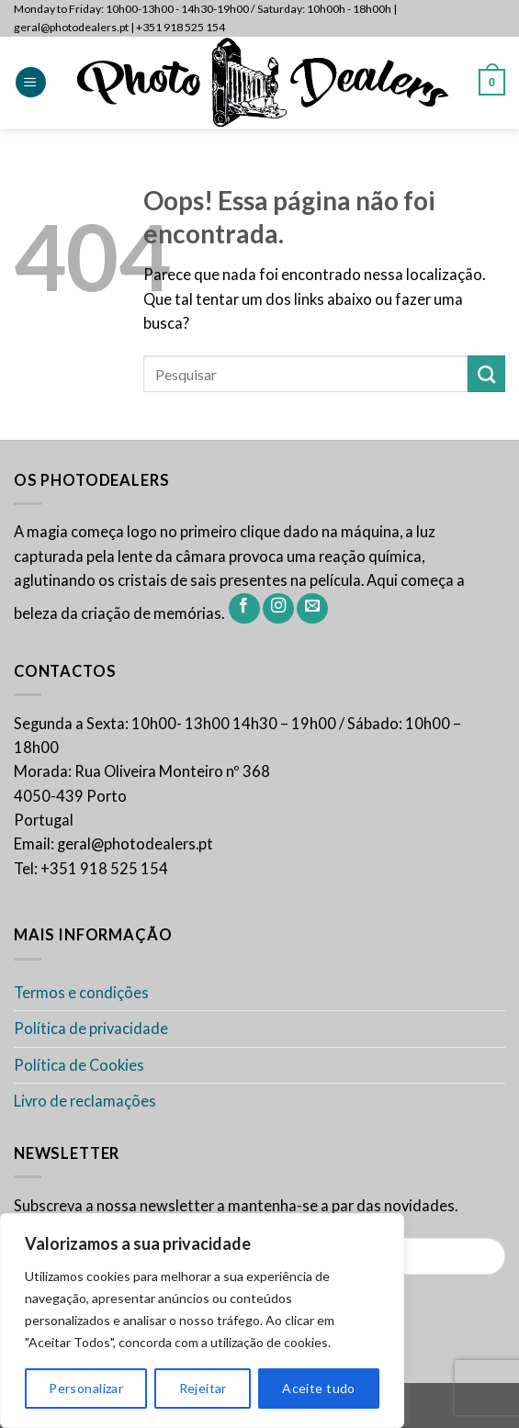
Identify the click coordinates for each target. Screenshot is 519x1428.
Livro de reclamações (85, 1101)
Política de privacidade (91, 1028)
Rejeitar (203, 1388)
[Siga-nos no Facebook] (244, 608)
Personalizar (86, 1388)
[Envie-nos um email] (312, 608)
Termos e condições (81, 993)
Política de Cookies (79, 1065)
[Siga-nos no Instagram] (278, 608)
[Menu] (31, 82)
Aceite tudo (318, 1388)
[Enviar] (486, 373)
